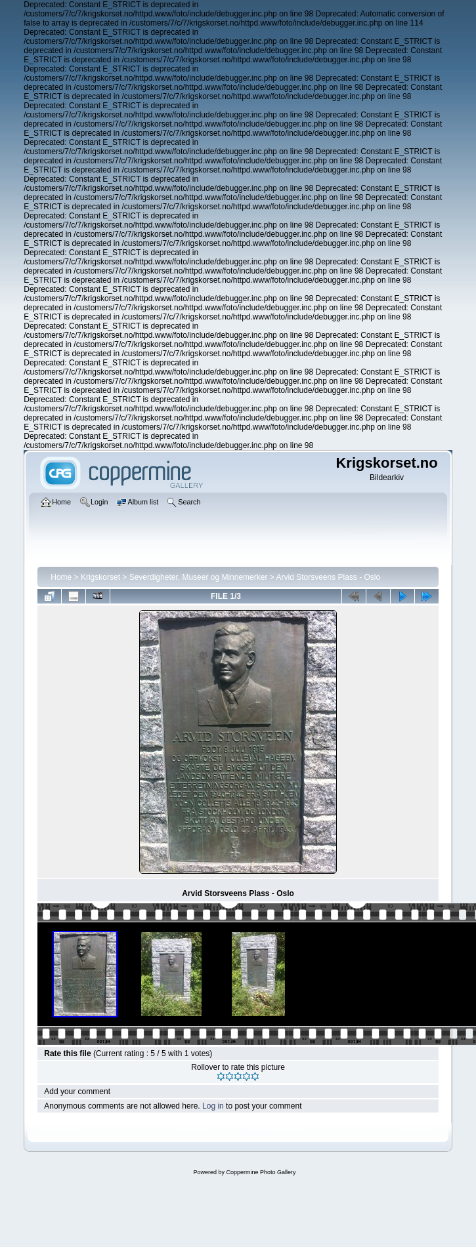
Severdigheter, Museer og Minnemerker (198, 577)
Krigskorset (100, 577)
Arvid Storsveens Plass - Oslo (328, 577)
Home (61, 577)
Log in (213, 1106)
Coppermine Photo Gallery (260, 1172)
